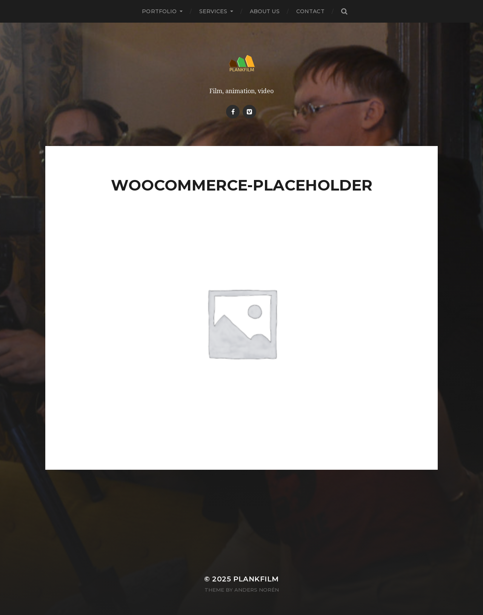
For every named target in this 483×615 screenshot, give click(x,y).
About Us (265, 11)
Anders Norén (256, 590)
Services (213, 11)
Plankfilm (256, 579)
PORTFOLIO (159, 11)
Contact (310, 11)
